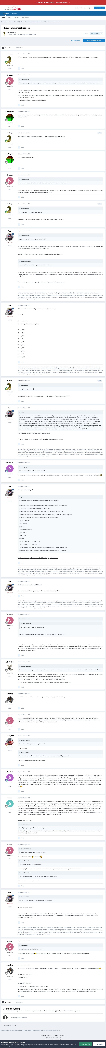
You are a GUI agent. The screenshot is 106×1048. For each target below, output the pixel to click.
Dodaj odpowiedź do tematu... (19, 1017)
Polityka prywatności (46, 1035)
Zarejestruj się (99, 8)
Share (86, 33)
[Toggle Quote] (19, 79)
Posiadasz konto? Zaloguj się (83, 8)
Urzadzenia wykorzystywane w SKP (26, 34)
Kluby (9, 17)
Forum (3, 17)
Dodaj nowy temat (75, 40)
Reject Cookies (98, 1044)
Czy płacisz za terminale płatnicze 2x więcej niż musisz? (51, 2)
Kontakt (56, 1035)
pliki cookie (22, 1044)
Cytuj (22, 68)
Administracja (25, 17)
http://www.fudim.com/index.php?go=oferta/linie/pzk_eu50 (34, 433)
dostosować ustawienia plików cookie (64, 1044)
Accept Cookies (86, 1044)
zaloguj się (55, 1011)
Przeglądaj (6, 14)
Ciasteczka (62, 1035)
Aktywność (14, 13)
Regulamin (16, 17)
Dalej (9, 47)
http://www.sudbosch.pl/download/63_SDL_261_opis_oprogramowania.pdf (38, 558)
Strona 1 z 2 (19, 47)
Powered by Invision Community (53, 1039)
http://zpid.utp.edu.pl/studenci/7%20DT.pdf (30, 584)
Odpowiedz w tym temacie (93, 40)
